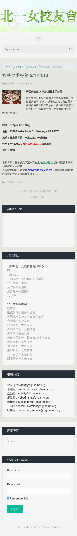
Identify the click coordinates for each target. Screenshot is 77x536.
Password (13, 484)
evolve (19, 527)
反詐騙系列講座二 (18, 291)
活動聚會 (32, 67)
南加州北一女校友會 (19, 350)
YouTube (12, 274)
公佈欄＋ (19, 67)
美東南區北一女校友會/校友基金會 (28, 337)
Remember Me (17, 498)
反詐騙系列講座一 (18, 287)
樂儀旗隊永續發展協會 (21, 312)
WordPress (56, 527)
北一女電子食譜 (17, 283)
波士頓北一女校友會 (19, 325)
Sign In (11, 441)
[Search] (38, 49)
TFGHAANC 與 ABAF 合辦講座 (25, 278)
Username (13, 470)
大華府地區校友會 (18, 333)
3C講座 (11, 295)
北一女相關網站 (17, 304)
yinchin (29, 83)
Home (7, 66)
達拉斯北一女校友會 (19, 341)
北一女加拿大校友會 (19, 354)
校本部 (11, 308)
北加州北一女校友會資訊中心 (25, 266)
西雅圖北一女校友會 (19, 358)
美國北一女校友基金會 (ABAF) (25, 316)
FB (8, 270)
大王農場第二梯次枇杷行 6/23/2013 (39, 191)
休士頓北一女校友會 (19, 346)
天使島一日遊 (37, 197)
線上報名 (47, 162)
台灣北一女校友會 (18, 320)
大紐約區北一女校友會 (21, 329)
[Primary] (38, 39)
